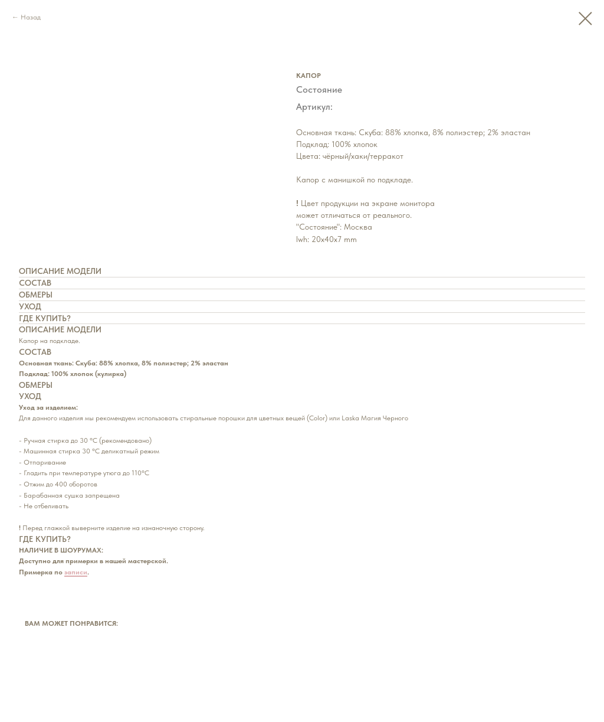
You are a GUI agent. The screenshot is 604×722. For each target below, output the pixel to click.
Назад (31, 17)
